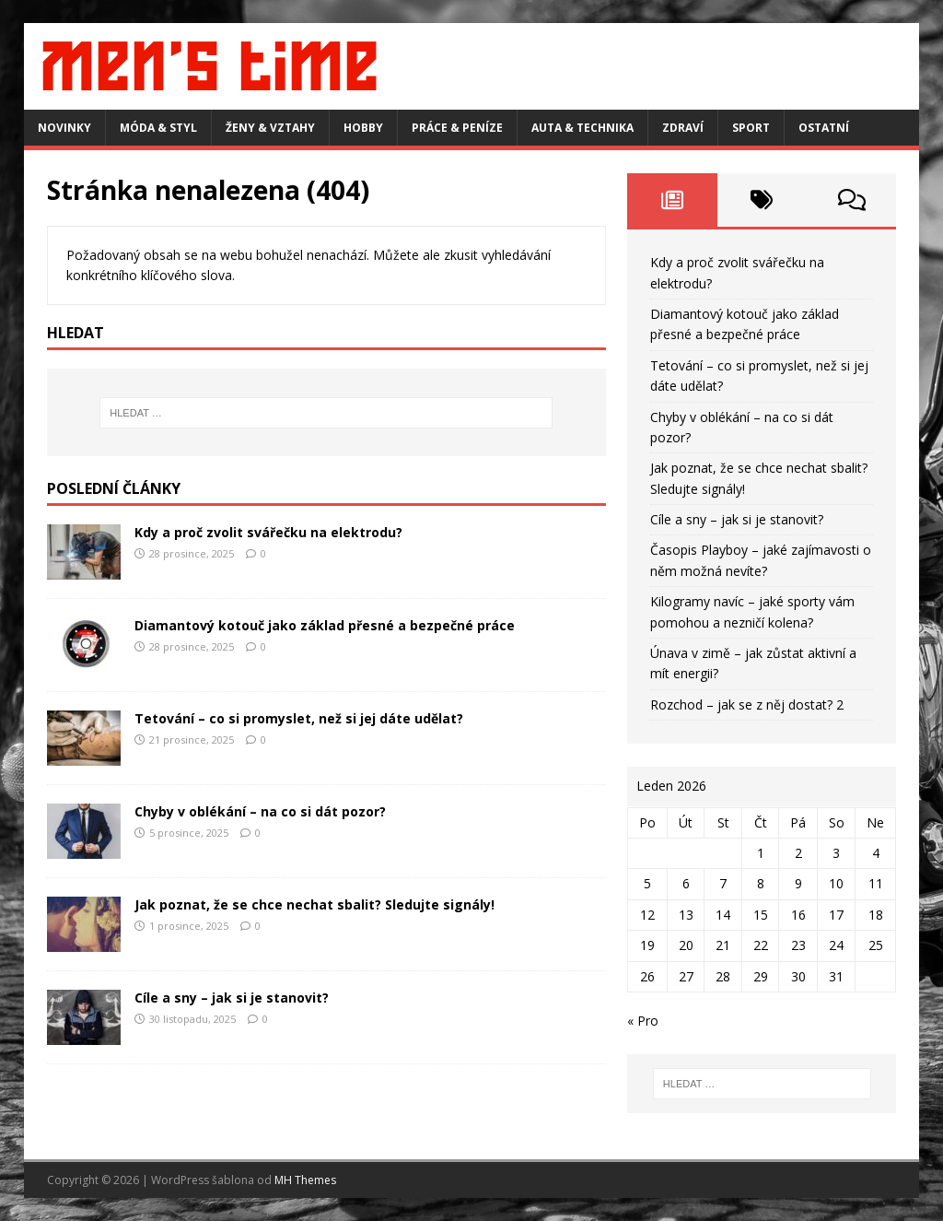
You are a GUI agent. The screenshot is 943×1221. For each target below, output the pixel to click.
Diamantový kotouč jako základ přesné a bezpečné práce (324, 625)
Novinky (64, 127)
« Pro (642, 1020)
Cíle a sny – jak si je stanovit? (231, 997)
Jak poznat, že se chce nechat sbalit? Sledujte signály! (314, 904)
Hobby (363, 127)
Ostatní (823, 127)
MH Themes (305, 1180)
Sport (751, 127)
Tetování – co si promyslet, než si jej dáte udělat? (298, 718)
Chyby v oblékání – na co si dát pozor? (260, 811)
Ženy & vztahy (270, 127)
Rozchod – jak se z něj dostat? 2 (747, 704)
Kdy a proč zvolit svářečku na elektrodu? (268, 532)
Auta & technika (582, 127)
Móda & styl (158, 127)
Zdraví (683, 127)
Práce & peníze (457, 127)
